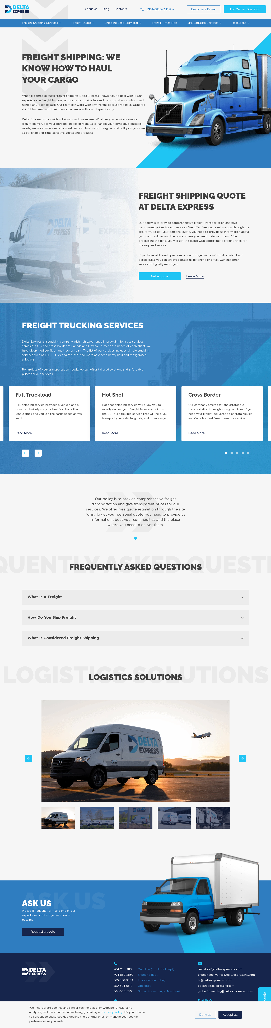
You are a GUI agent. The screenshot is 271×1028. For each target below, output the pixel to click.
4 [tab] (243, 453)
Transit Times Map (164, 23)
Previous (25, 453)
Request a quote (43, 931)
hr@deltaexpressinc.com (215, 980)
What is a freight (44, 597)
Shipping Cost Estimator (121, 23)
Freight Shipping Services (40, 23)
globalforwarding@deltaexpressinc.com (225, 991)
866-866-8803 (123, 980)
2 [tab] (231, 453)
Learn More (195, 276)
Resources (239, 23)
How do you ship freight (51, 617)
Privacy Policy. (113, 1012)
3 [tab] (237, 453)
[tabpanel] (135, 413)
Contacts (121, 9)
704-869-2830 (123, 975)
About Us (90, 9)
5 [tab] (248, 453)
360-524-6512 (123, 986)
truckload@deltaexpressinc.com (220, 969)
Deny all (205, 1014)
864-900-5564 (124, 991)
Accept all (230, 1014)
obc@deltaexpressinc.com (216, 986)
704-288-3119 (155, 9)
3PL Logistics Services (203, 23)
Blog (106, 9)
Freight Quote (81, 23)
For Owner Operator (245, 9)
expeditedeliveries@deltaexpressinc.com (226, 975)
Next (38, 453)
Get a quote (159, 276)
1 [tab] (226, 453)
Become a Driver (203, 9)
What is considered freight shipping (63, 638)
